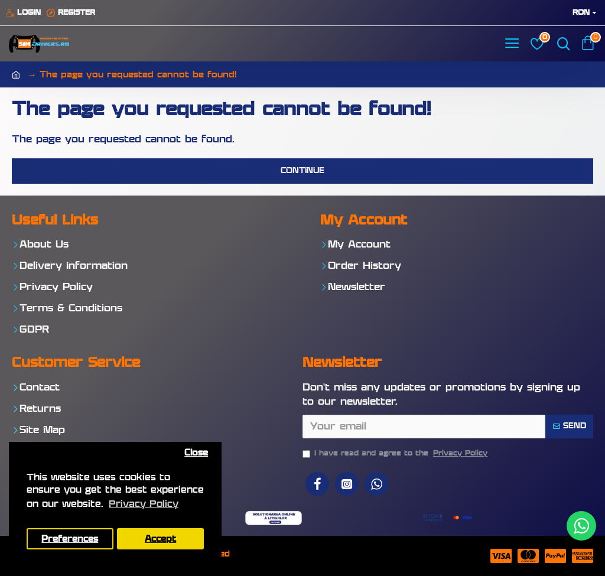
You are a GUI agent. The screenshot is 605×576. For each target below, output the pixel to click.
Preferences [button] (69, 539)
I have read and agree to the (395, 453)
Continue (302, 170)
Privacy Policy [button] (143, 504)
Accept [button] (160, 539)
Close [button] (196, 453)
